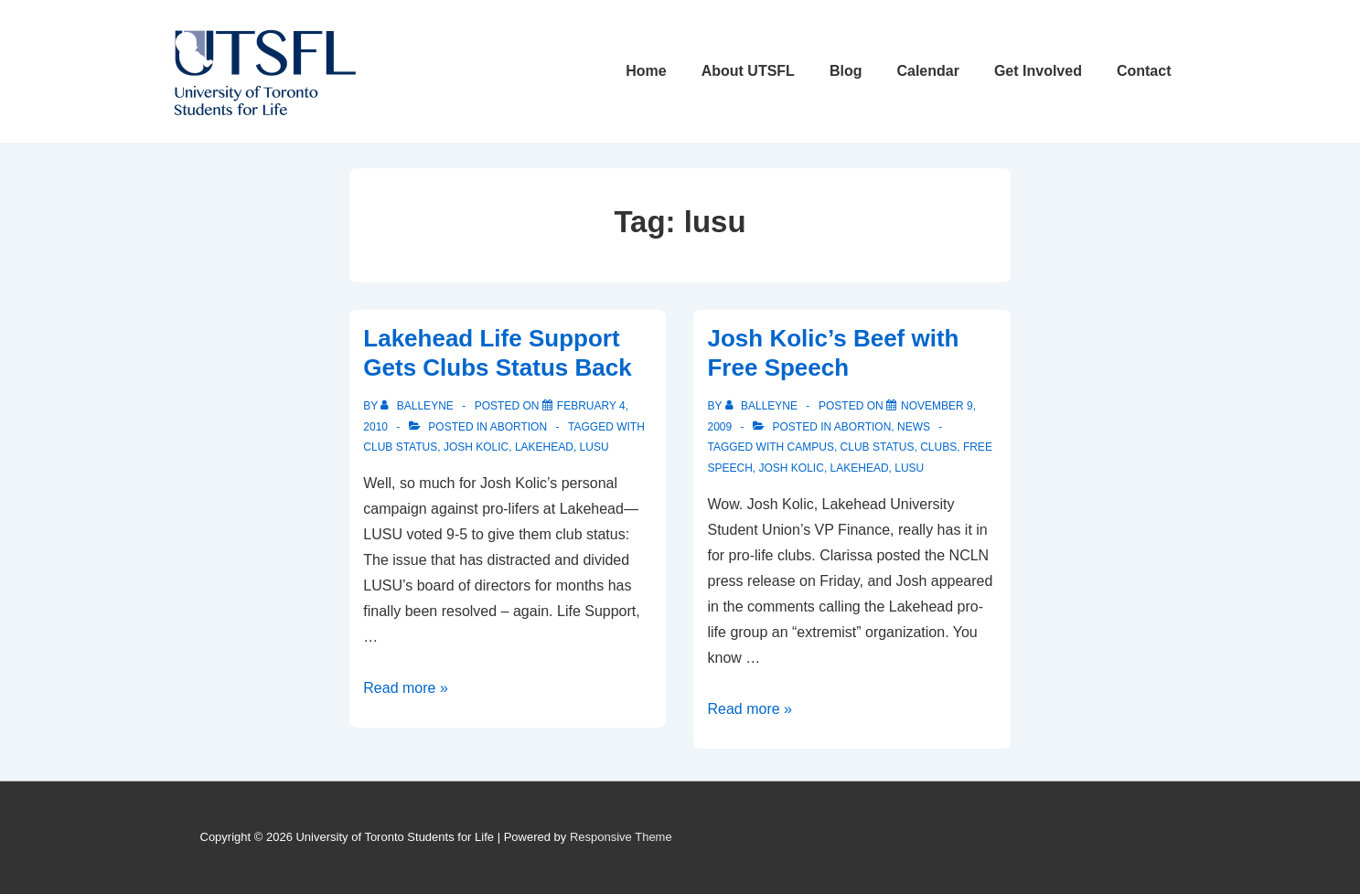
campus (810, 447)
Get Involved (1038, 71)
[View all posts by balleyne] (418, 405)
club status (400, 447)
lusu (594, 447)
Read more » (405, 688)
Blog (846, 71)
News (913, 426)
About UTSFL (748, 71)
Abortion (518, 426)
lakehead (544, 447)
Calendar (927, 71)
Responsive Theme (621, 837)
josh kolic (476, 447)
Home (646, 71)
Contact (1144, 71)
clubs (938, 447)
